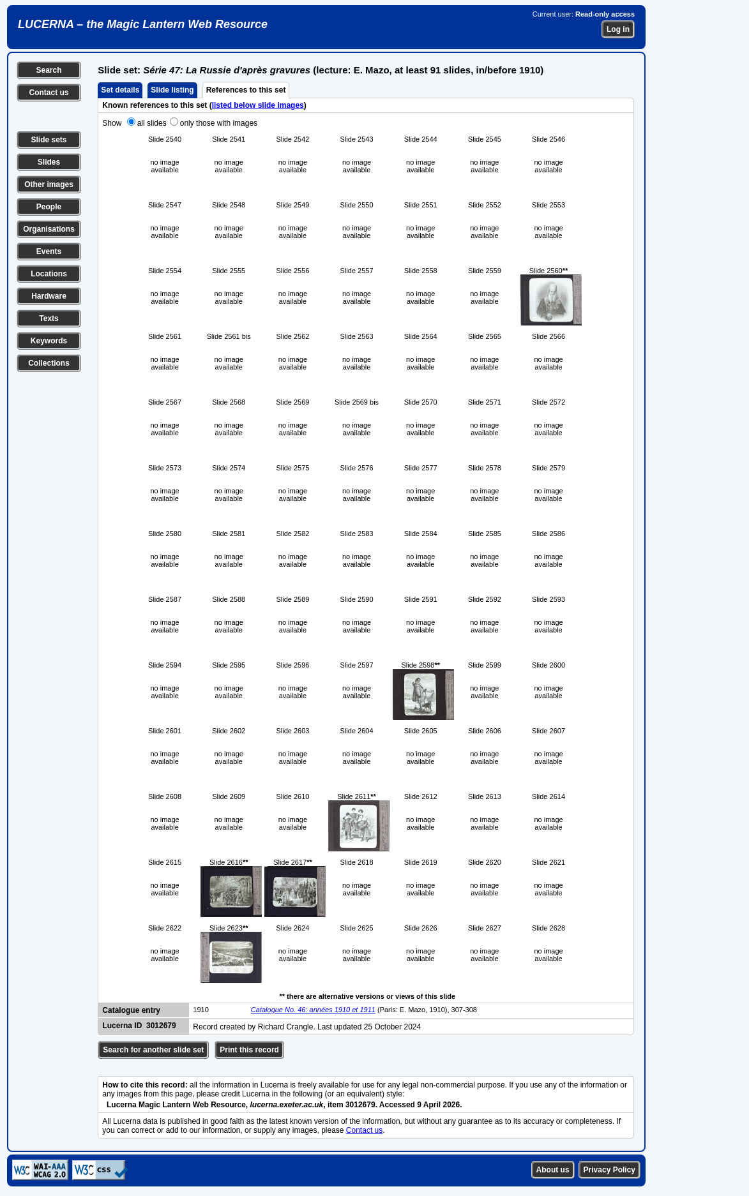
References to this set (246, 90)
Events (48, 251)
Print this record (249, 1049)
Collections (49, 363)
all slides (152, 123)
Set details (120, 90)
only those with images (218, 123)
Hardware (48, 296)
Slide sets (48, 139)
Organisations (49, 229)
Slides (49, 162)
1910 (200, 1009)
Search (48, 70)
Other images (48, 184)
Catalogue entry (131, 1010)
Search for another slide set (153, 1049)
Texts (48, 318)
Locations (49, 273)
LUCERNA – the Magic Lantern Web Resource (143, 24)
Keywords (49, 340)
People (48, 206)
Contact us (48, 92)
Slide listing (172, 90)
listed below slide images (258, 105)
